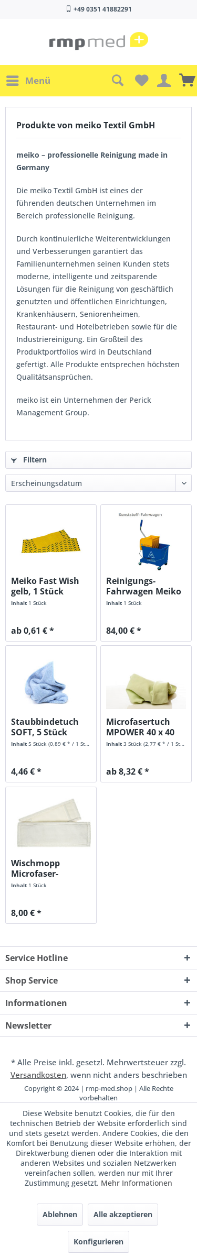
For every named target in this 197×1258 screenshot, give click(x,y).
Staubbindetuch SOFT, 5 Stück (45, 726)
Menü (28, 79)
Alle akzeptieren (123, 1214)
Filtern (29, 460)
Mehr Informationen (136, 1183)
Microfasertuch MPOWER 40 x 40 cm (140, 726)
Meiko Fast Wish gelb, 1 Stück (45, 586)
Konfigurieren (98, 1241)
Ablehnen (60, 1214)
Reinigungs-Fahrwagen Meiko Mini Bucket (143, 586)
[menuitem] (28, 80)
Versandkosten (38, 1074)
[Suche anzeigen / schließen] (117, 80)
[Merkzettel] (140, 80)
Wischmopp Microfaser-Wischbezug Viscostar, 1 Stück (48, 868)
